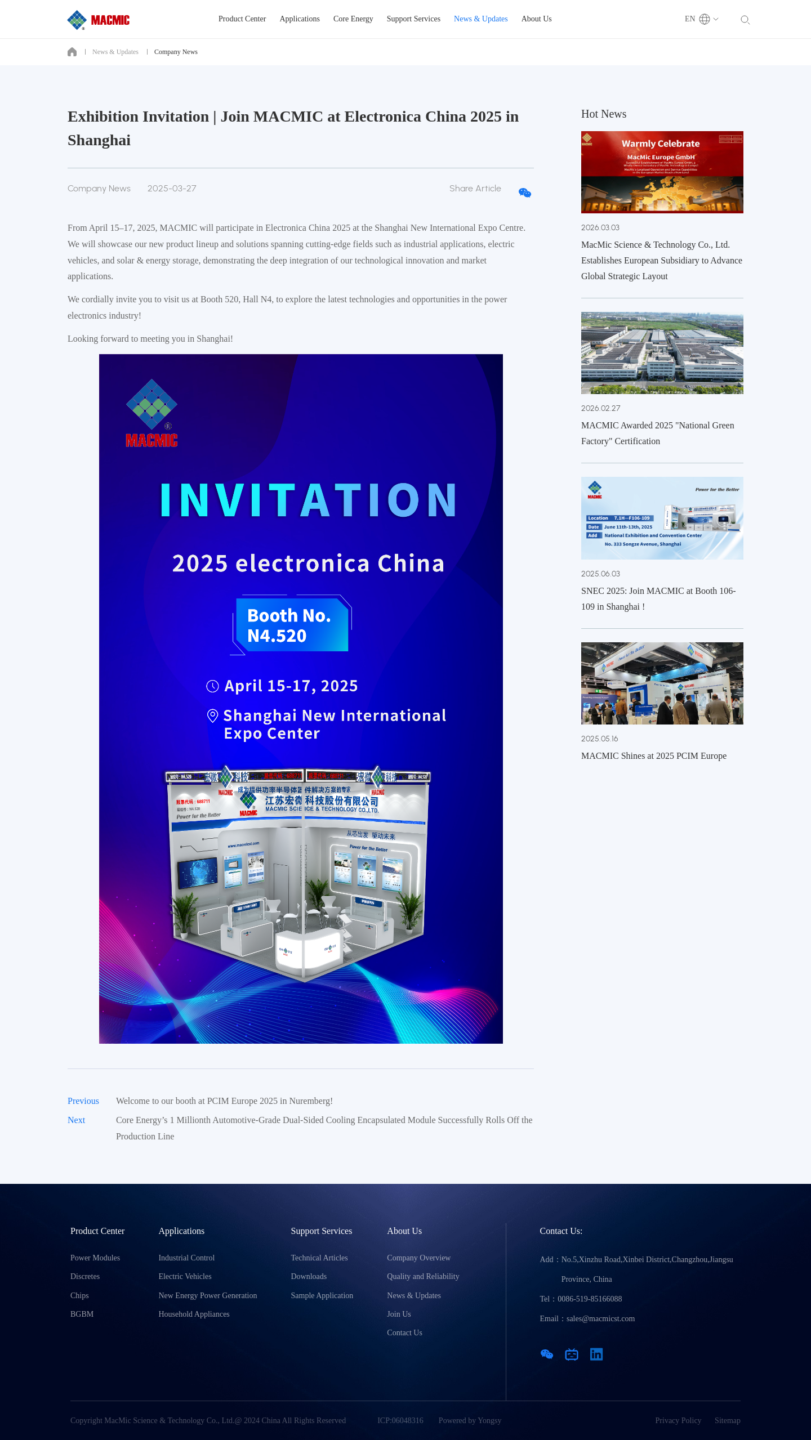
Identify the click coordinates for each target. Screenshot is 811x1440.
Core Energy (353, 19)
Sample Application (322, 1295)
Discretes (85, 1276)
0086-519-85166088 (590, 1299)
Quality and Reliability (423, 1276)
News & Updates (481, 19)
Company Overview (419, 1258)
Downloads (309, 1276)
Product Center (242, 19)
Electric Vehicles (184, 1276)
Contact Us (404, 1333)
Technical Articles (319, 1258)
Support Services (413, 19)
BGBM (81, 1314)
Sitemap (728, 1420)
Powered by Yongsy (470, 1420)
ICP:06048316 (400, 1420)
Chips (79, 1295)
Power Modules (95, 1258)
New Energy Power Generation (207, 1295)
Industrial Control (186, 1258)
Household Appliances (193, 1314)
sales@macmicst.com (601, 1318)
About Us (537, 19)
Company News (176, 51)
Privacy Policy (679, 1420)
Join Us (399, 1314)
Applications (299, 19)
